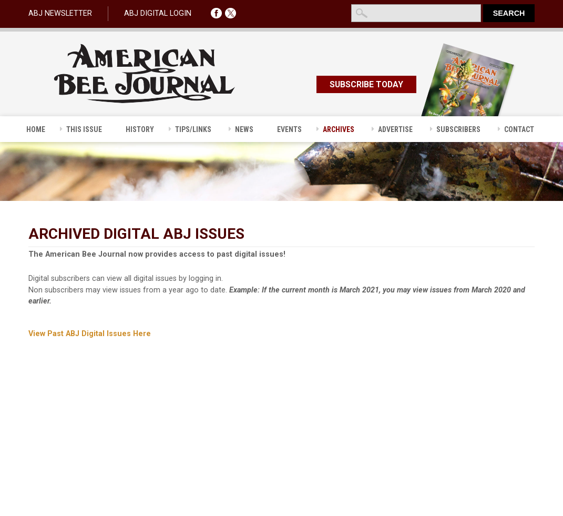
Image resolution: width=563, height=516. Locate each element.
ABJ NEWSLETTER (60, 13)
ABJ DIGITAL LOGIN (157, 13)
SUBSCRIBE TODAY (366, 84)
